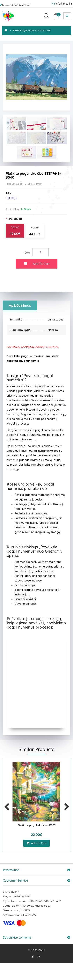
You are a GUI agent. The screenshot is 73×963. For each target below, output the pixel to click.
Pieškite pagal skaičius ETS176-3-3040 (32, 30)
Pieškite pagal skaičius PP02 (37, 825)
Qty (27, 252)
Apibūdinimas (20, 305)
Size (15, 219)
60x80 (35, 231)
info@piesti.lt (63, 3)
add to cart (36, 843)
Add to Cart (37, 264)
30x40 (15, 231)
